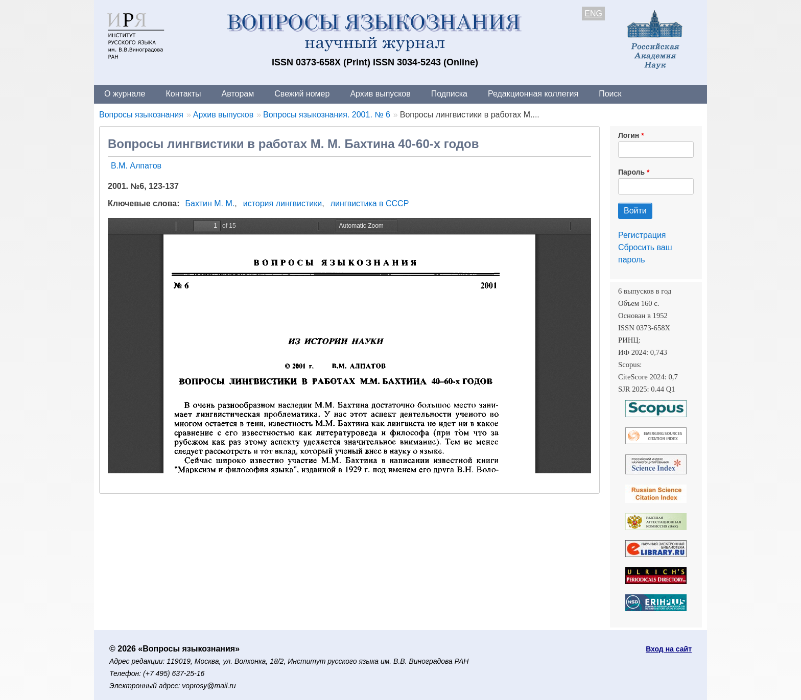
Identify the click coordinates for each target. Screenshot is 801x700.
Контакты (183, 93)
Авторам (238, 93)
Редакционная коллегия (533, 93)
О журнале (124, 93)
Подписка (449, 93)
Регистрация (642, 235)
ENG (593, 13)
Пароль (631, 172)
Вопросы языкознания (141, 114)
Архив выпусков (380, 93)
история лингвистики (282, 203)
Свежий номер (301, 93)
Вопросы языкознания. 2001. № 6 (326, 114)
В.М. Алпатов (136, 165)
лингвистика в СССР (370, 203)
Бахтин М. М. (210, 203)
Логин (628, 135)
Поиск (610, 93)
